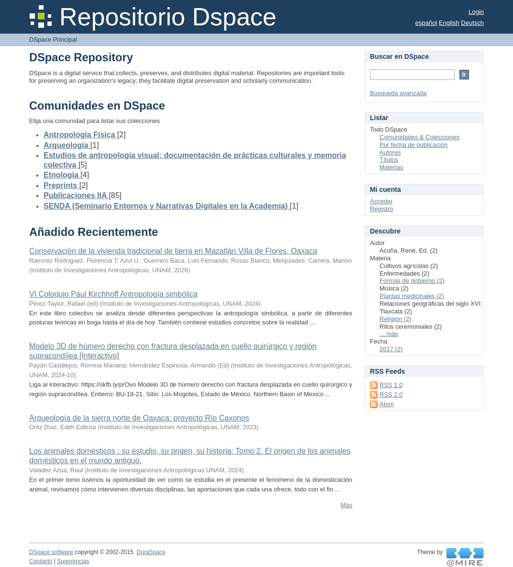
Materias (391, 167)
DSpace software (51, 552)
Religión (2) (395, 318)
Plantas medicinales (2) (411, 296)
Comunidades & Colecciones (419, 137)
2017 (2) (390, 349)
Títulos (388, 159)
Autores (390, 152)
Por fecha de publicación (413, 144)
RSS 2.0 (390, 394)
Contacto (40, 561)
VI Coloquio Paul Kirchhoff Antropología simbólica (113, 294)
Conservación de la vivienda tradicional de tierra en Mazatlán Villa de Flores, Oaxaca (173, 251)
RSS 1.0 (390, 385)
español (426, 22)
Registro (381, 208)
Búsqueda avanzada (398, 93)
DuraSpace (150, 552)
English (449, 22)
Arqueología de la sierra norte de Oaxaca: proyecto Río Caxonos (139, 418)
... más (388, 333)
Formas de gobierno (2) (412, 280)
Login (476, 11)
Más (346, 505)
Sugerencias (73, 561)
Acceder (381, 201)
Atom (386, 404)
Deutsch (472, 22)
